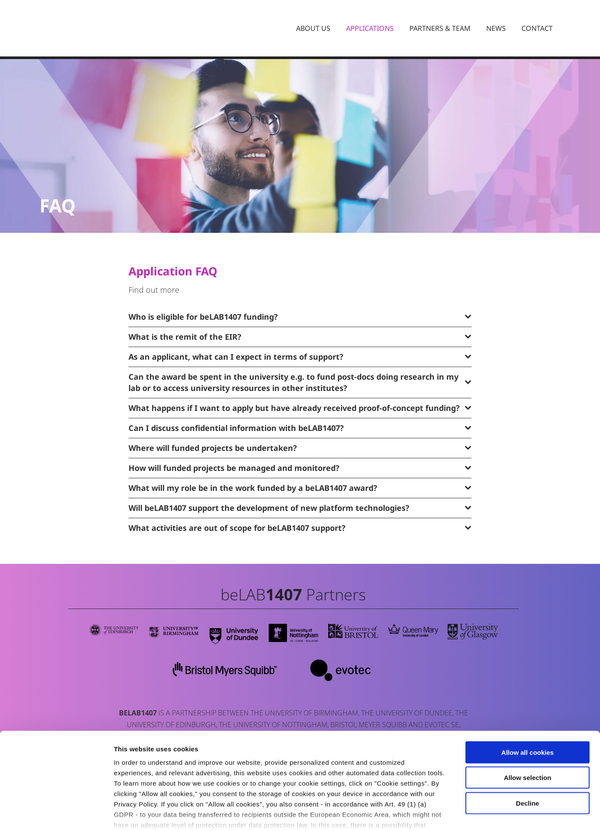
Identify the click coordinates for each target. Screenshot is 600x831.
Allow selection (527, 722)
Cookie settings (460, 814)
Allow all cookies (527, 697)
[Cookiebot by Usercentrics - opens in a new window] (56, 814)
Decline (527, 748)
